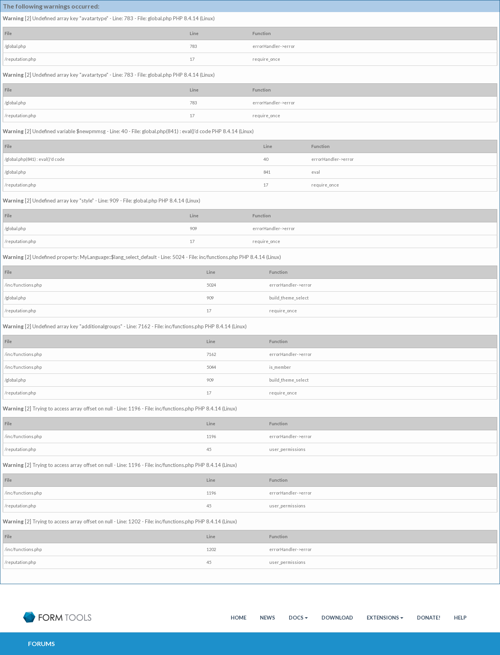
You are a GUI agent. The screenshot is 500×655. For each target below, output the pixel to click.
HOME (238, 618)
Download (337, 618)
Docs (298, 618)
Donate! (428, 618)
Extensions (385, 618)
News (267, 618)
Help (460, 618)
